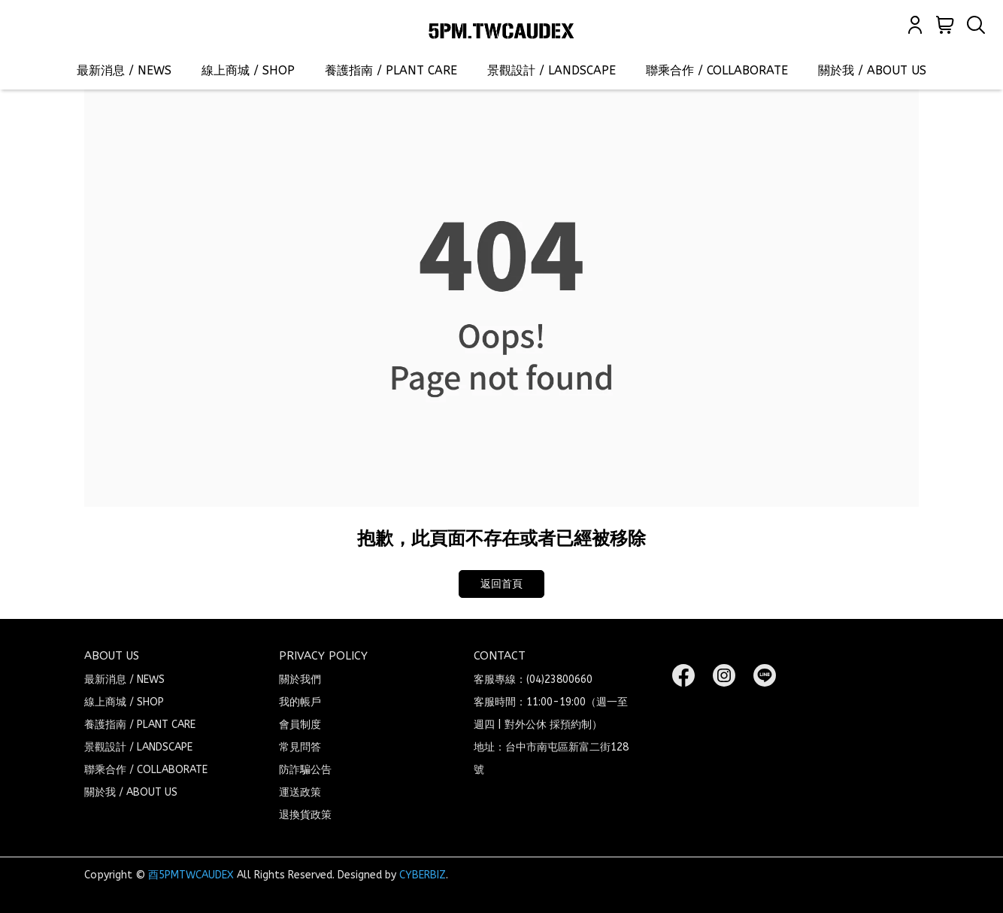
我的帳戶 (300, 702)
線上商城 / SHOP (248, 70)
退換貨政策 (305, 814)
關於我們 (300, 679)
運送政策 (300, 792)
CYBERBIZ (422, 875)
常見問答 (300, 747)
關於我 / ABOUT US (872, 70)
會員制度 (300, 724)
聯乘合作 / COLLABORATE (717, 70)
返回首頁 (501, 584)
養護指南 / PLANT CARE (391, 70)
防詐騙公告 (305, 769)
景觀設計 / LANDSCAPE (551, 70)
